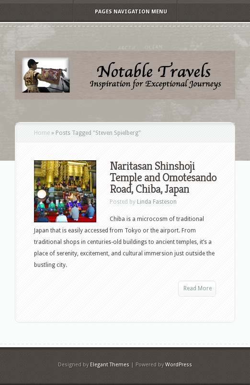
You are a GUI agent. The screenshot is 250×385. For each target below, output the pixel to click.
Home (42, 133)
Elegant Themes (109, 365)
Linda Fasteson (157, 201)
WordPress (178, 365)
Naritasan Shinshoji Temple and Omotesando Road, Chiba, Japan (163, 177)
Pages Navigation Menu (124, 12)
